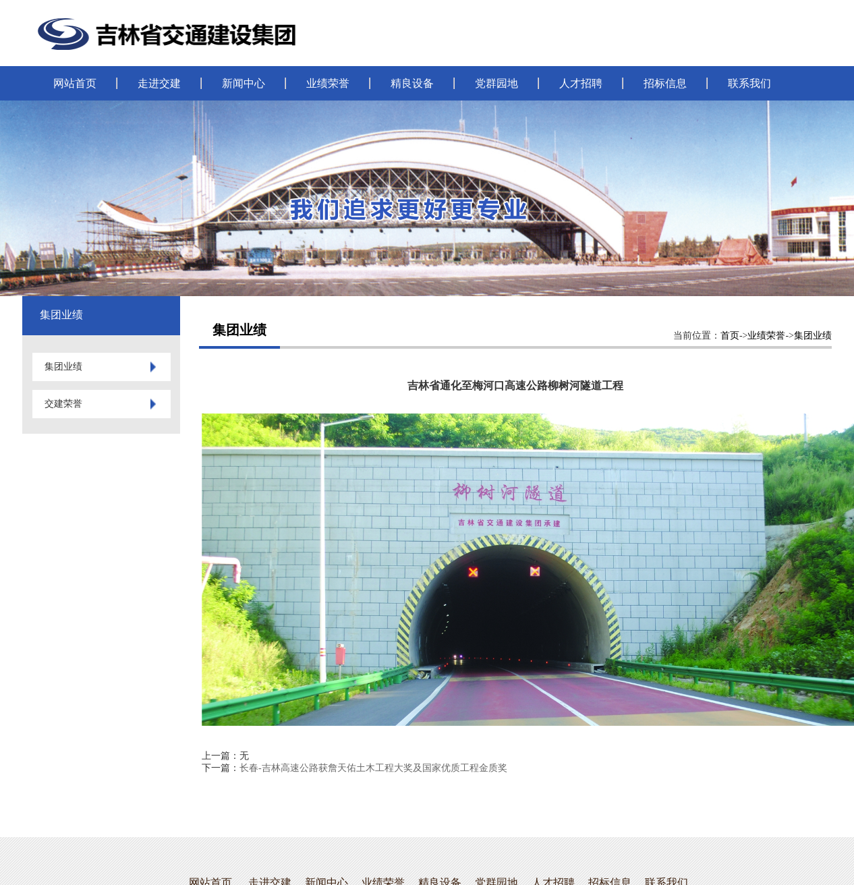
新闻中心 (243, 83)
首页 (729, 336)
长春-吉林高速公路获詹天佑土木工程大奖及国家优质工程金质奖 (373, 768)
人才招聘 (580, 83)
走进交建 (159, 83)
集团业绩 (813, 336)
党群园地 (496, 83)
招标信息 (665, 83)
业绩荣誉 (327, 83)
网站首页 (74, 83)
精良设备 (412, 83)
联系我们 (749, 83)
